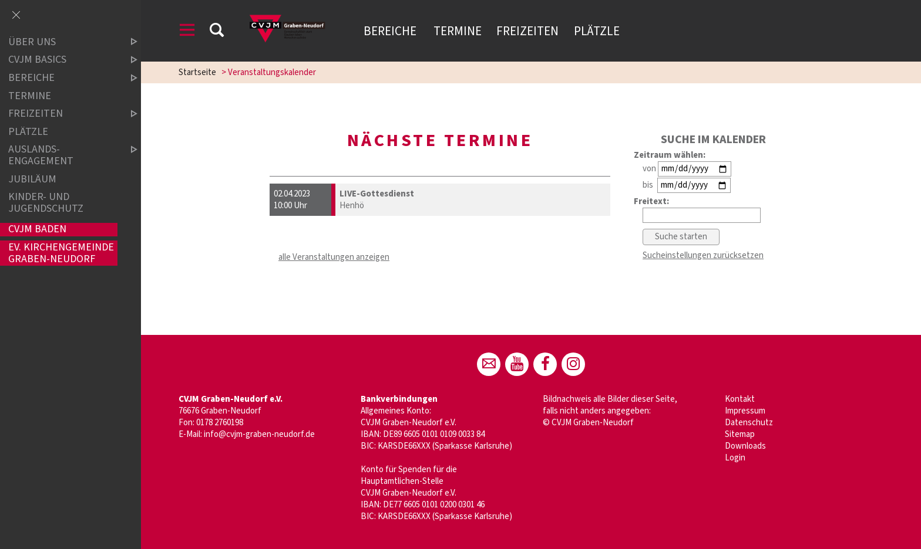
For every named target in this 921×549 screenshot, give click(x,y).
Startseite (197, 72)
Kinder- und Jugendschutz (45, 202)
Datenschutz (749, 422)
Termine (457, 31)
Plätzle (597, 31)
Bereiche (391, 31)
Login (735, 458)
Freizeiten (527, 31)
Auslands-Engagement (62, 155)
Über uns (62, 42)
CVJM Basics (62, 60)
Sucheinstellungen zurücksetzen (703, 255)
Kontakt (740, 399)
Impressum (745, 411)
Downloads (745, 446)
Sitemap (740, 434)
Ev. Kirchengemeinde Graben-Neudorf (61, 253)
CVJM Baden (37, 229)
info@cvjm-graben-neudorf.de (259, 434)
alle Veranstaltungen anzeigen (333, 257)
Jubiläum (32, 179)
